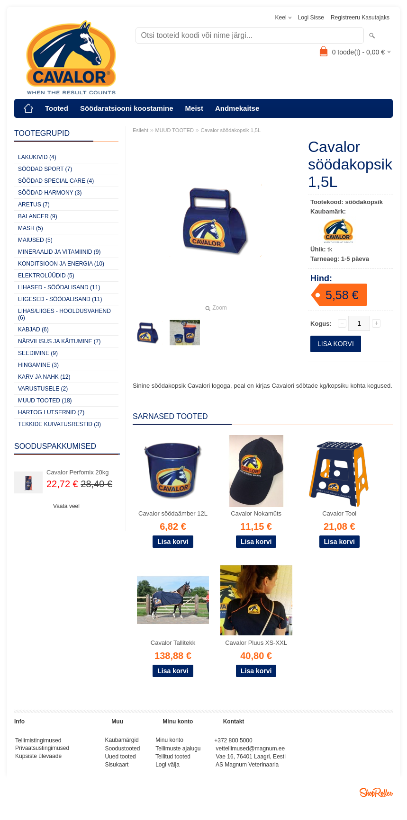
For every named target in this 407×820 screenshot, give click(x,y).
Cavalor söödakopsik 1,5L (230, 130)
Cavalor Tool (339, 513)
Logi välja (167, 768)
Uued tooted (120, 759)
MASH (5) (30, 228)
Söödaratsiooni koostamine (126, 108)
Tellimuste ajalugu (177, 750)
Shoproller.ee (376, 796)
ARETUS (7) (34, 204)
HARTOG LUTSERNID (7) (51, 412)
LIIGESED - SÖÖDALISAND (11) (60, 299)
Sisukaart (116, 768)
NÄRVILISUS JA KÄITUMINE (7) (59, 341)
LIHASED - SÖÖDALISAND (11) (59, 287)
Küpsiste (26, 759)
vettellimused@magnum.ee (250, 750)
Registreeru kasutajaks (360, 17)
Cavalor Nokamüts (256, 513)
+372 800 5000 (233, 741)
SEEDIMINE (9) (38, 353)
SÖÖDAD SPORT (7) (45, 169)
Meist (194, 108)
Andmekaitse (237, 108)
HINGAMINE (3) (38, 365)
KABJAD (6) (33, 329)
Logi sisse (311, 17)
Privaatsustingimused (42, 750)
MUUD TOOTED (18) (45, 400)
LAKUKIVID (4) (37, 157)
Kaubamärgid (121, 741)
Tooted (56, 108)
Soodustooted (122, 750)
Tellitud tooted (172, 759)
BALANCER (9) (37, 216)
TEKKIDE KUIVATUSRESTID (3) (59, 424)
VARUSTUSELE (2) (43, 388)
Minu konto (169, 741)
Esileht (140, 130)
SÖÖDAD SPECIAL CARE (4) (56, 181)
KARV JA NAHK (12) (44, 377)
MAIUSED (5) (35, 240)
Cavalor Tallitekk (173, 642)
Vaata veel (66, 506)
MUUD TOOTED (174, 130)
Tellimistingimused (38, 741)
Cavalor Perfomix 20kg (77, 472)
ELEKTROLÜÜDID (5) (46, 275)
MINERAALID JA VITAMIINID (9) (59, 252)
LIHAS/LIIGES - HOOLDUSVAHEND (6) (64, 314)
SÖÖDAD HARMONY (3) (49, 192)
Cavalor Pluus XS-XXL (256, 642)
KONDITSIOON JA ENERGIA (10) (61, 263)
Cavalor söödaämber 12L (173, 513)
